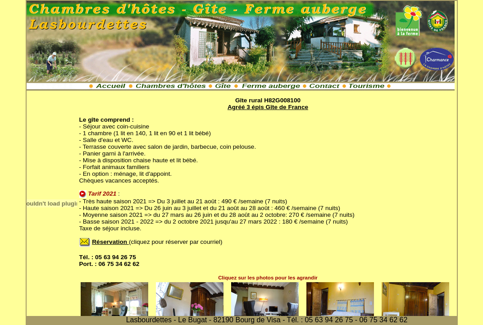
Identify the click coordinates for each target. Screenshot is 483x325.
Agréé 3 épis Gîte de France (268, 107)
